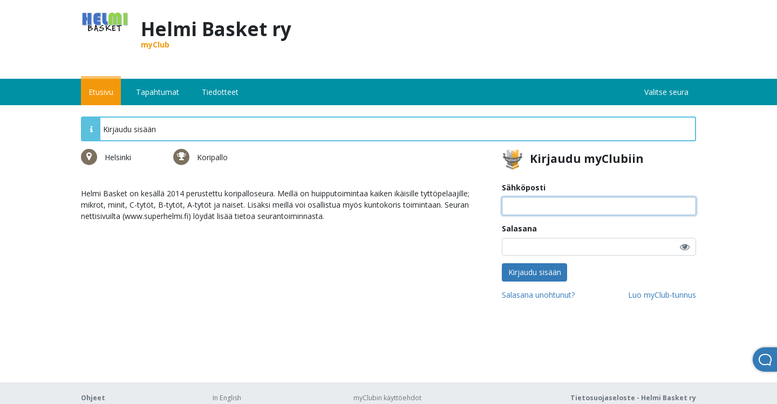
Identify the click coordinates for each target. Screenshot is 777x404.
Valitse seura (666, 92)
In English (227, 397)
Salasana (519, 228)
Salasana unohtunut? (538, 295)
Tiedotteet (220, 92)
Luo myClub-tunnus (662, 295)
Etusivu (100, 92)
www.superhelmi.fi (156, 216)
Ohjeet (93, 397)
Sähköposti (524, 187)
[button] (685, 246)
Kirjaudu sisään (534, 272)
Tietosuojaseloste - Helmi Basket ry (633, 397)
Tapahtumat (157, 92)
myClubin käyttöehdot (387, 397)
